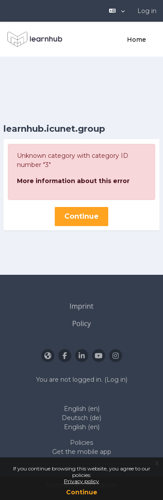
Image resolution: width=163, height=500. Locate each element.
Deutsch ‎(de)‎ (81, 418)
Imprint (81, 306)
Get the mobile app (81, 452)
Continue (81, 492)
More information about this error (73, 181)
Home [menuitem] (136, 39)
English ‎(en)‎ (82, 409)
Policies (81, 443)
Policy (81, 323)
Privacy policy (81, 481)
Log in (146, 11)
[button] (117, 11)
